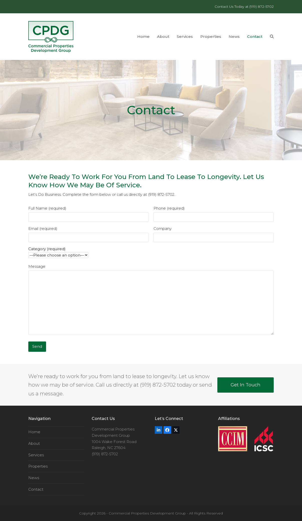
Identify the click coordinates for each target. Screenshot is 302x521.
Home (34, 431)
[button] (271, 36)
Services (36, 455)
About (34, 443)
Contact (35, 489)
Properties (38, 466)
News (33, 477)
